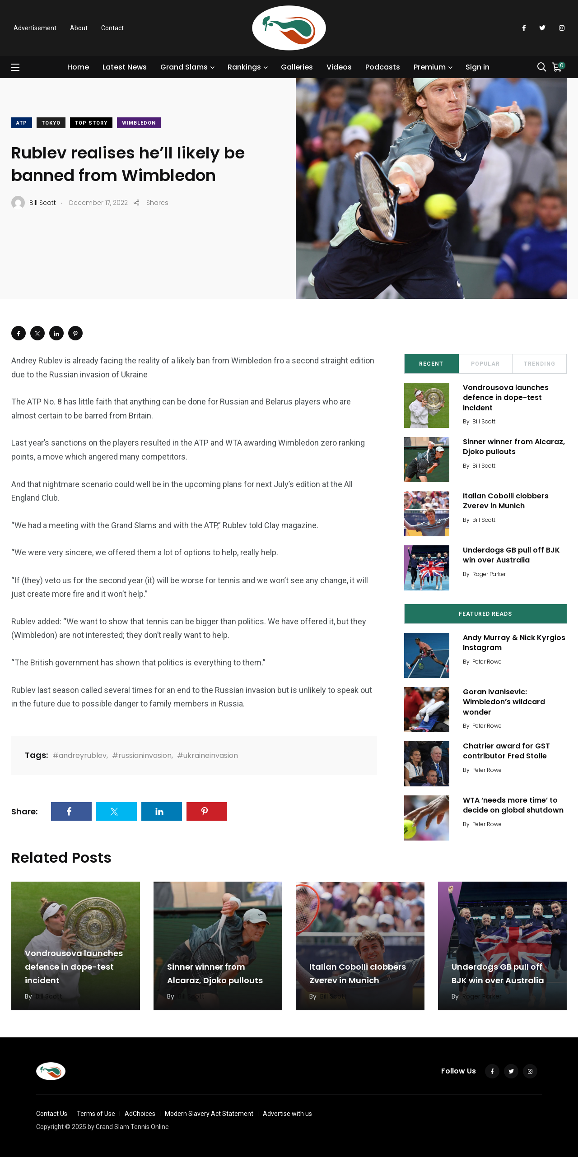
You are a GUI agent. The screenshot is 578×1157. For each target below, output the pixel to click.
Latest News (125, 67)
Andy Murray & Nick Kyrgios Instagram (514, 642)
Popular (485, 364)
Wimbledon (139, 123)
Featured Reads (485, 614)
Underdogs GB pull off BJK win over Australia (511, 555)
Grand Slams (184, 67)
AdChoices (140, 1113)
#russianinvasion (142, 755)
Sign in (477, 67)
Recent (431, 364)
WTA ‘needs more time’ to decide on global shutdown (513, 805)
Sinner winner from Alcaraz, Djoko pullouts (514, 447)
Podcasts (382, 67)
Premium (430, 67)
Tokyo (51, 123)
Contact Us (51, 1113)
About (79, 28)
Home (78, 67)
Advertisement (35, 28)
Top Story (91, 123)
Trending (539, 364)
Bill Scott (483, 421)
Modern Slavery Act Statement (209, 1113)
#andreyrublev (79, 755)
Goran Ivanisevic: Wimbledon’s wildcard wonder (504, 702)
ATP (21, 123)
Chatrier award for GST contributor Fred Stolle (506, 751)
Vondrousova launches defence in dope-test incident (506, 397)
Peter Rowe (487, 661)
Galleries (297, 67)
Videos (339, 67)
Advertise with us (287, 1113)
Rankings (244, 67)
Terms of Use (96, 1113)
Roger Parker (489, 574)
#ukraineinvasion (207, 755)
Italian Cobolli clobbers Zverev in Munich (506, 501)
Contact (112, 28)
